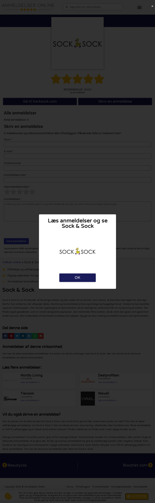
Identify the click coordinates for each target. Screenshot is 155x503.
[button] (152, 6)
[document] (77, 251)
